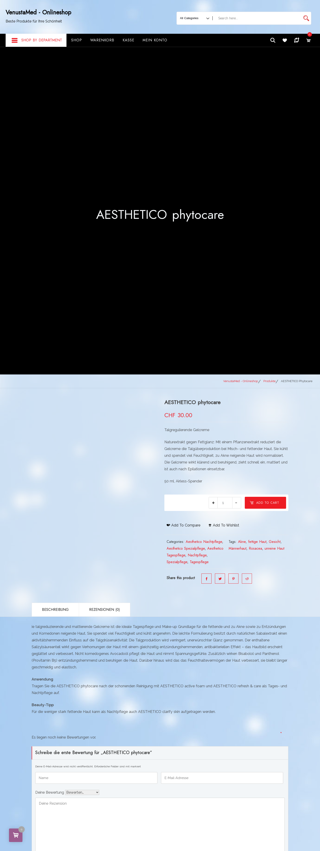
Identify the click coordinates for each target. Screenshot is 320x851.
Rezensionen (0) (104, 609)
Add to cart (264, 502)
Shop (76, 40)
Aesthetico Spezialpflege (186, 548)
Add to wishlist (223, 525)
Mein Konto (155, 40)
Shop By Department (36, 40)
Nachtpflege (197, 555)
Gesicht (274, 541)
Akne (242, 541)
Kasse (128, 40)
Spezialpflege (177, 561)
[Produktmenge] (225, 502)
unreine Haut (274, 548)
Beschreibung (55, 609)
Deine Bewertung (50, 792)
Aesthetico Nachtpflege (204, 541)
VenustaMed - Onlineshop (38, 12)
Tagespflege (199, 561)
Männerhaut (237, 548)
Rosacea (255, 548)
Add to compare (183, 525)
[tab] (55, 610)
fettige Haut (257, 541)
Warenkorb (102, 40)
